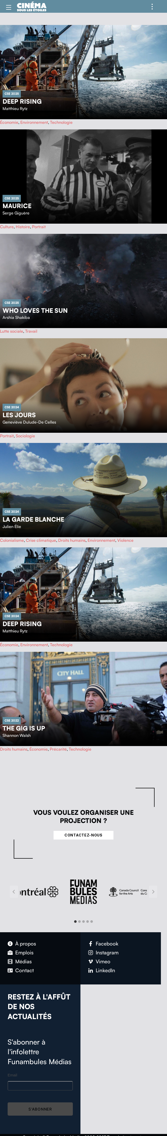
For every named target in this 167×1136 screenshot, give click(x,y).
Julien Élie (12, 526)
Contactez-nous (83, 835)
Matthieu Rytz (15, 108)
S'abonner (40, 1109)
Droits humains (72, 540)
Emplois (24, 952)
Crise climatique (41, 540)
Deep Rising (22, 101)
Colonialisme (12, 540)
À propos (25, 943)
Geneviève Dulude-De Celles (29, 422)
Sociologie (25, 435)
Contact (24, 970)
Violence (125, 540)
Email (12, 1075)
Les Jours (19, 415)
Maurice (17, 206)
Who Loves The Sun (35, 310)
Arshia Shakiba (16, 317)
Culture (7, 226)
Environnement (34, 122)
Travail (31, 331)
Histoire (23, 226)
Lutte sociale (11, 331)
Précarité (58, 749)
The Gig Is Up (24, 728)
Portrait (39, 226)
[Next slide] (153, 892)
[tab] (75, 921)
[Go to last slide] (14, 892)
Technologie (61, 122)
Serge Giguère (16, 212)
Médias (23, 961)
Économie (9, 122)
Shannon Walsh (17, 735)
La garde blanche (33, 519)
